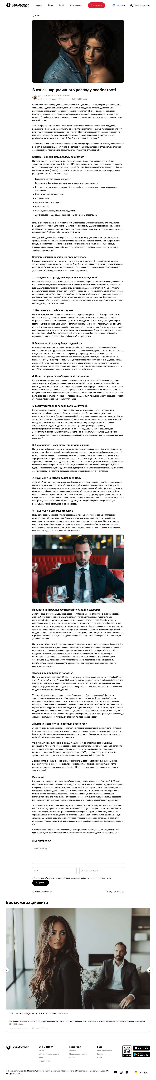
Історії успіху (44, 1060)
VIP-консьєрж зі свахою (49, 1053)
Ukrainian (121, 5)
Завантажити (96, 5)
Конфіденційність (104, 1049)
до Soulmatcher (54, 95)
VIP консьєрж (76, 5)
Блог (41, 1056)
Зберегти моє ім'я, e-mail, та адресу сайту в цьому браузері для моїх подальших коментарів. (72, 877)
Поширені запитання (78, 1053)
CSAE (99, 1056)
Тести (50, 5)
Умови (100, 1053)
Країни (72, 1056)
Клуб (61, 5)
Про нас (72, 1049)
